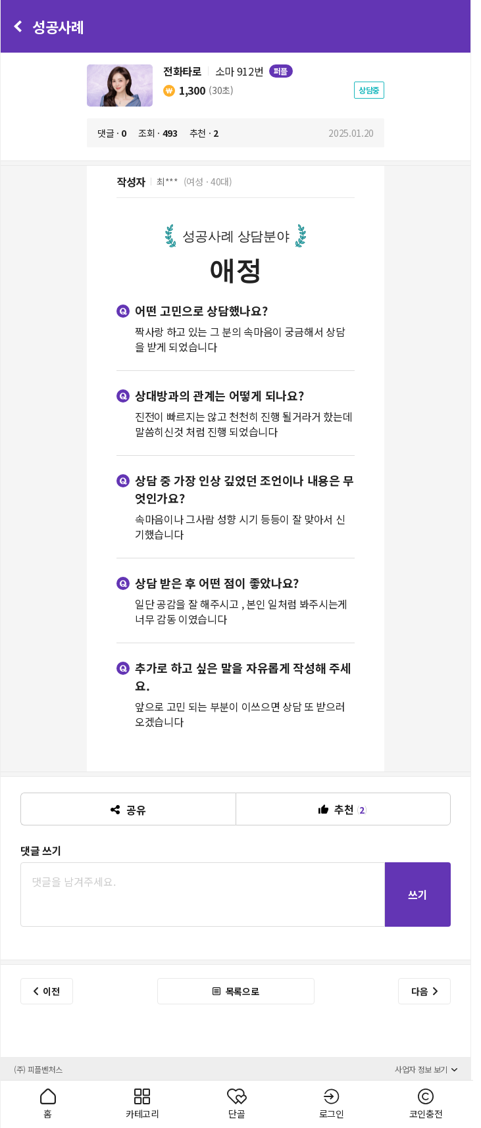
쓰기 (418, 894)
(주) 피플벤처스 (38, 1069)
